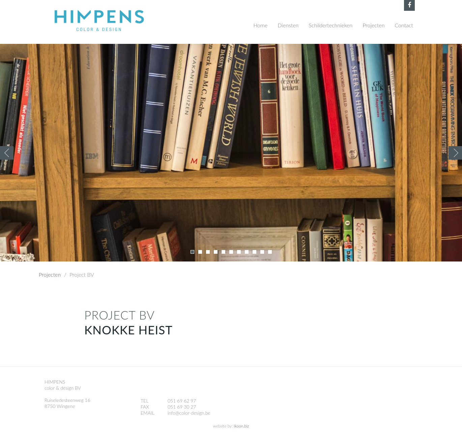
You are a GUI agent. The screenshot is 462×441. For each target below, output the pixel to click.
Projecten (373, 25)
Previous (6, 153)
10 (262, 252)
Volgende (455, 153)
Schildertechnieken (330, 25)
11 (270, 252)
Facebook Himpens (409, 5)
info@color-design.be (189, 413)
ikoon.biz (241, 426)
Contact (404, 25)
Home (260, 25)
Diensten (288, 25)
